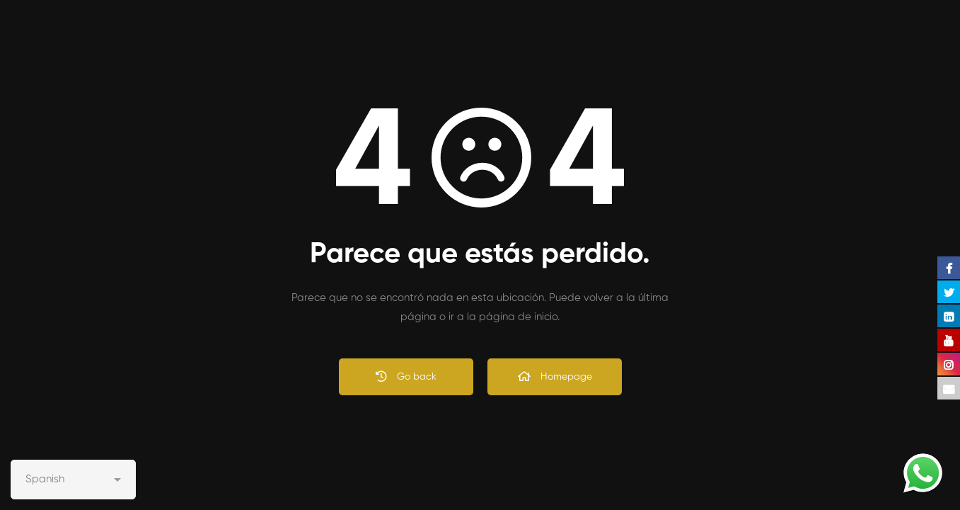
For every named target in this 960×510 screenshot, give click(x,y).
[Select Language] (73, 479)
